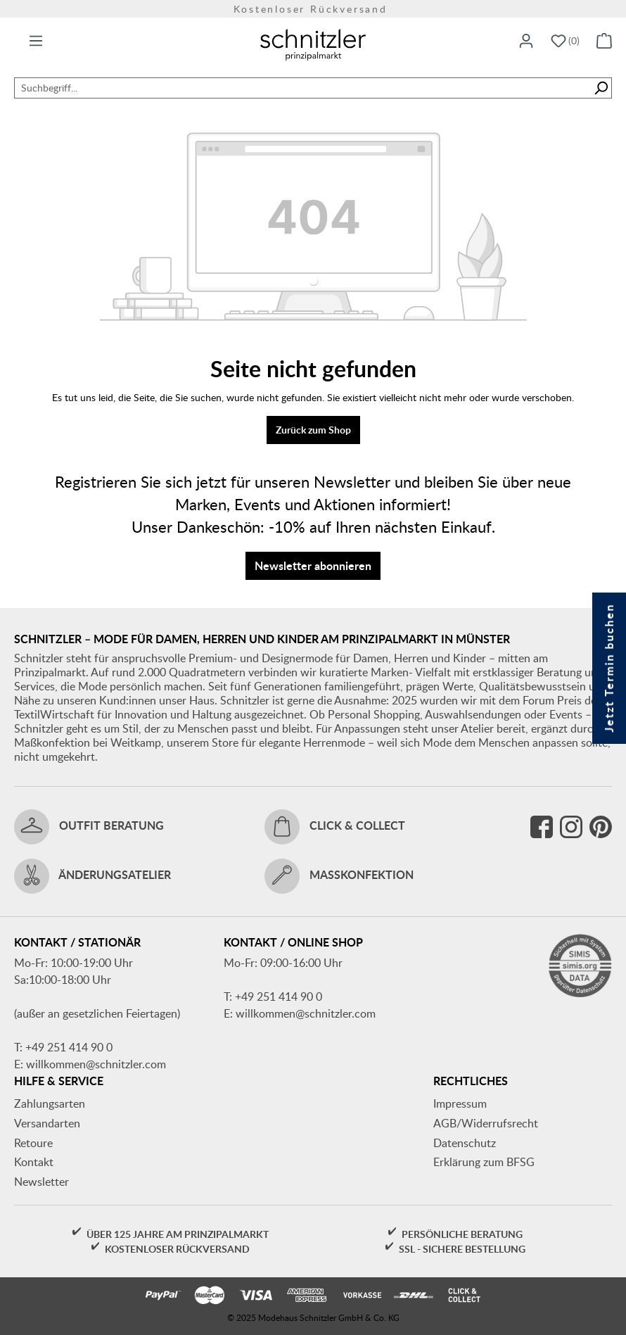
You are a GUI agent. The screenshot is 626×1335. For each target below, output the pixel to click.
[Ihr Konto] (526, 41)
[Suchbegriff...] (302, 88)
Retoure (33, 1143)
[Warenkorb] (604, 41)
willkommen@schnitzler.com (96, 1064)
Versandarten (47, 1123)
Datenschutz (464, 1143)
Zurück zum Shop (313, 429)
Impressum (460, 1103)
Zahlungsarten (49, 1103)
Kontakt (33, 1162)
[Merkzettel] (565, 41)
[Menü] (36, 41)
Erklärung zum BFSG (484, 1162)
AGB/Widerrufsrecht (485, 1123)
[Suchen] (601, 88)
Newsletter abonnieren (313, 565)
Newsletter (41, 1181)
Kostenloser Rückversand (313, 8)
